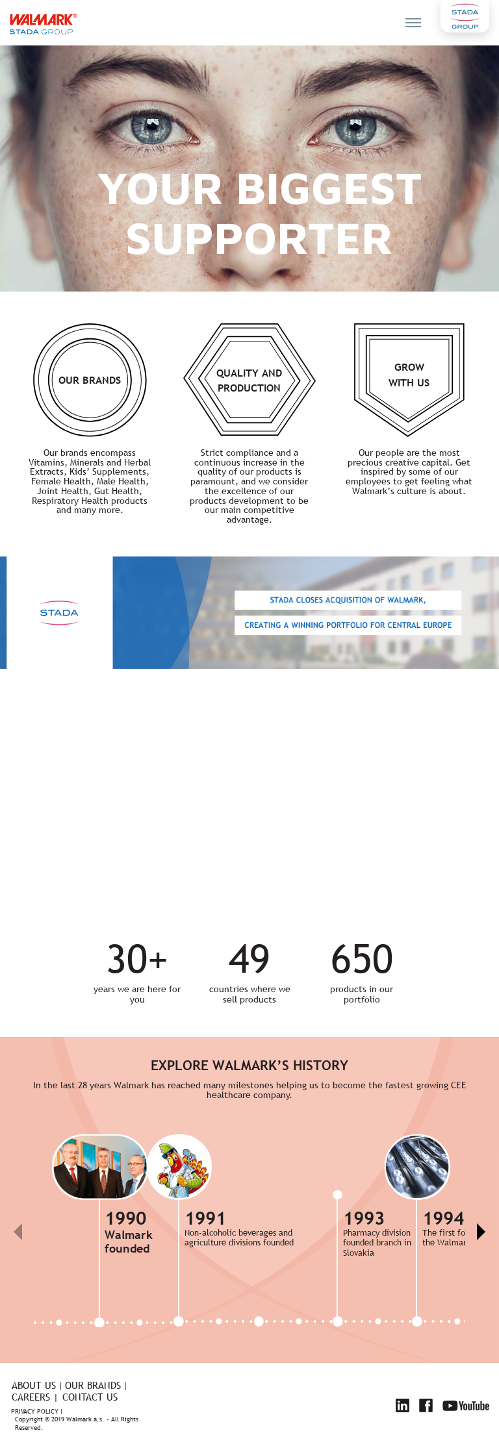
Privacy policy (34, 1412)
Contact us (90, 1397)
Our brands (93, 1385)
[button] (480, 1231)
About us (34, 1385)
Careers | (35, 1397)
